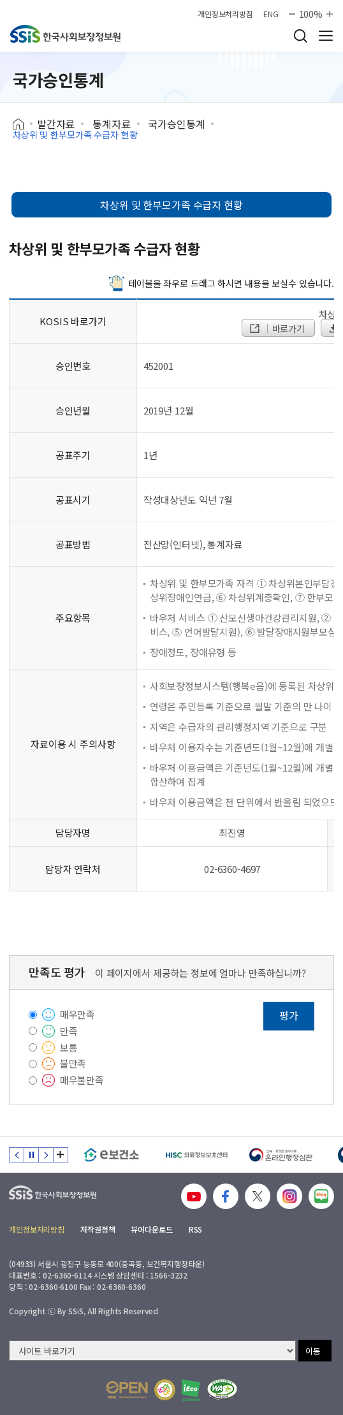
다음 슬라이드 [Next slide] (46, 1154)
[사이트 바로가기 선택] (152, 1350)
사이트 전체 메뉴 (326, 36)
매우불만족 (82, 1080)
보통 (69, 1047)
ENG (271, 14)
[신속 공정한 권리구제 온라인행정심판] (280, 1155)
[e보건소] (111, 1155)
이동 (313, 1351)
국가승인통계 (176, 124)
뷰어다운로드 (151, 1229)
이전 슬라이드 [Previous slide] (16, 1154)
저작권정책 (97, 1229)
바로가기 (277, 328)
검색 (300, 36)
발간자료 (56, 124)
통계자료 (111, 124)
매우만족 (77, 1014)
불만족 (73, 1063)
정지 (31, 1154)
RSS (196, 1229)
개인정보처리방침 (225, 14)
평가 (288, 1015)
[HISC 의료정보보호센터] (196, 1155)
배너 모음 (60, 1154)
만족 (69, 1030)
